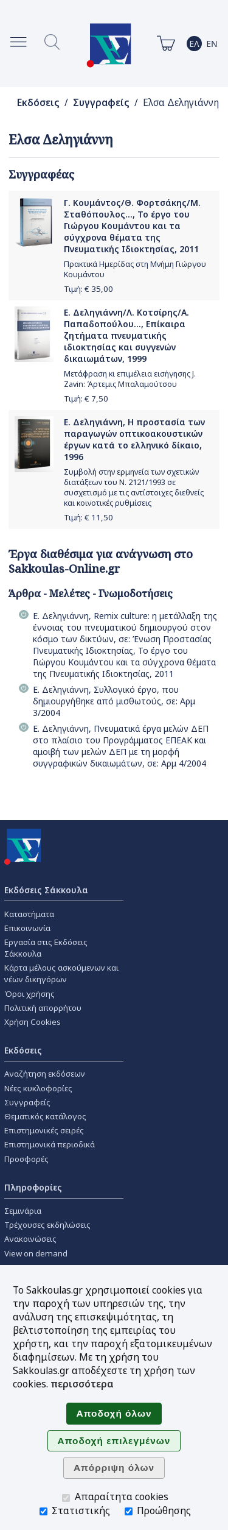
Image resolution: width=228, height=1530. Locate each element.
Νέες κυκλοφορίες (38, 1088)
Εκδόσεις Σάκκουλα (46, 890)
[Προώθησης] (129, 1511)
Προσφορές (26, 1158)
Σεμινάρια (22, 1210)
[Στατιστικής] (43, 1511)
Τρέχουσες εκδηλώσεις (47, 1224)
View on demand (35, 1253)
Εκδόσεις (38, 102)
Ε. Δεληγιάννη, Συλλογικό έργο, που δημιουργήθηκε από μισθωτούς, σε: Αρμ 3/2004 (114, 701)
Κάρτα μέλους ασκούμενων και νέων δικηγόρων (61, 973)
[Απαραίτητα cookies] (66, 1498)
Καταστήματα (29, 913)
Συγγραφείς (101, 102)
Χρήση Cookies (32, 1021)
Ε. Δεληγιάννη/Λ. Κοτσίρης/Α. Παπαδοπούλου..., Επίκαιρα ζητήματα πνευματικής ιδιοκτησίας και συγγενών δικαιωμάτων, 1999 (126, 335)
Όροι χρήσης (29, 993)
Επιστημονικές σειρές (44, 1130)
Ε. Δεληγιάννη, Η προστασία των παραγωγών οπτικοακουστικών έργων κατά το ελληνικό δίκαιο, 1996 (134, 439)
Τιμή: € (88, 288)
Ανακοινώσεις (30, 1238)
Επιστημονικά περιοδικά (49, 1144)
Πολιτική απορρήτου (42, 1007)
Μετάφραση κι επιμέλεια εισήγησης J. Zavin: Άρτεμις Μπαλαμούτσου (130, 379)
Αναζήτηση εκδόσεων (44, 1073)
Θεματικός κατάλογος (45, 1116)
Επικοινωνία (27, 928)
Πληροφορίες (33, 1187)
